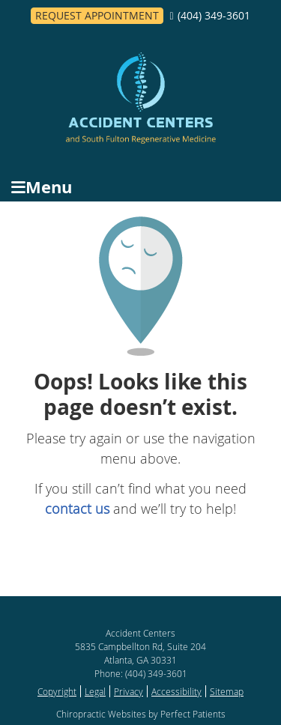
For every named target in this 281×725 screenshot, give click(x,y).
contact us (77, 509)
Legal (95, 691)
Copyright (56, 691)
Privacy (128, 691)
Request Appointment (97, 15)
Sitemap (227, 691)
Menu (41, 187)
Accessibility (176, 691)
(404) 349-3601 (214, 15)
